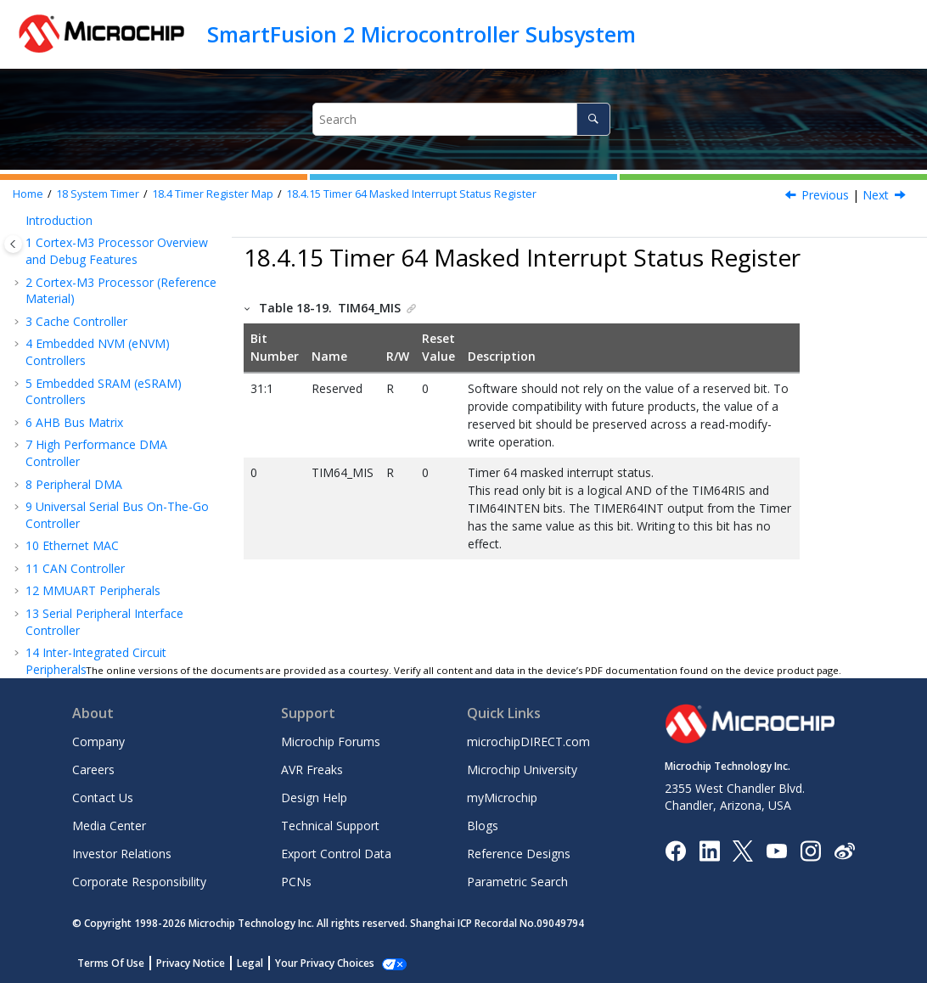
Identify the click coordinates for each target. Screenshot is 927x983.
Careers (93, 769)
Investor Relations (121, 853)
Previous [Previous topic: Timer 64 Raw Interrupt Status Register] (825, 195)
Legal (250, 963)
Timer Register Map (212, 194)
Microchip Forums (330, 741)
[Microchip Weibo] (844, 850)
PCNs (296, 881)
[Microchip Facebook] (675, 849)
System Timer (97, 194)
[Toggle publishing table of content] (13, 244)
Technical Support (330, 825)
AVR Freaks (312, 769)
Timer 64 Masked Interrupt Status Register (411, 194)
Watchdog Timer (79, 483)
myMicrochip (502, 797)
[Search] (593, 119)
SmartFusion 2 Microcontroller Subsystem (421, 34)
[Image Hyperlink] (776, 850)
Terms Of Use (110, 963)
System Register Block (95, 528)
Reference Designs (518, 853)
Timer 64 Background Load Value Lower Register (130, 295)
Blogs (482, 825)
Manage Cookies (315, 963)
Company (98, 741)
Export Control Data (336, 853)
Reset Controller (78, 505)
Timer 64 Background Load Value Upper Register (130, 255)
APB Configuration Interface (111, 612)
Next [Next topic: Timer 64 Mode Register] (875, 195)
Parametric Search (517, 881)
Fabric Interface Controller (105, 589)
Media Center (109, 825)
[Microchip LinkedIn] (709, 849)
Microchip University (522, 769)
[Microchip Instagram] (810, 849)
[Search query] (461, 119)
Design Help (314, 797)
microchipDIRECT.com (528, 741)
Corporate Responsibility (139, 881)
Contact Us (102, 797)
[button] (42, 247)
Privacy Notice (190, 963)
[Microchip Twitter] (743, 849)
